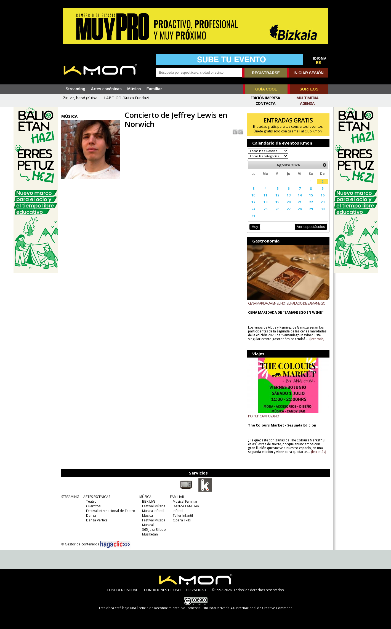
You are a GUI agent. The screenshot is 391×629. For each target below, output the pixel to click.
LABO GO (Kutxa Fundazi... (127, 97)
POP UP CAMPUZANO (263, 416)
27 (289, 209)
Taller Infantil (183, 515)
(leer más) (316, 339)
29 (311, 209)
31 (253, 216)
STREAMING (70, 496)
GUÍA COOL (266, 89)
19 (277, 202)
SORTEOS (308, 89)
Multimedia (307, 97)
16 (322, 195)
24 (253, 209)
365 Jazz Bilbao (154, 529)
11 (265, 195)
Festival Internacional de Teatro (110, 510)
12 (277, 195)
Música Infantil (153, 510)
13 (289, 195)
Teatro (91, 501)
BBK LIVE (148, 501)
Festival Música (153, 506)
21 (300, 202)
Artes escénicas (106, 89)
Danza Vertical (97, 520)
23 (322, 202)
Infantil (178, 510)
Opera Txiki (182, 520)
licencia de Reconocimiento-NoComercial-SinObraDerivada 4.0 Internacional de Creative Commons (214, 608)
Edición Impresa (265, 97)
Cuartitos (93, 506)
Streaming (76, 89)
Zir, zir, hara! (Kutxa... (81, 97)
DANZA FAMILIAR (186, 506)
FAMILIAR (177, 496)
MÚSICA (145, 496)
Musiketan (150, 534)
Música (134, 89)
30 (322, 209)
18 (265, 202)
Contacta (265, 103)
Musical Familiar (185, 501)
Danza (91, 515)
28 (300, 209)
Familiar (154, 89)
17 (253, 202)
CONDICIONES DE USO (162, 589)
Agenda (307, 103)
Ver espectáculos (311, 227)
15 (311, 195)
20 (289, 202)
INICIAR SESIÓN (309, 73)
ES (318, 62)
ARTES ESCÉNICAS (96, 496)
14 (300, 195)
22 (311, 202)
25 (265, 209)
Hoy (255, 227)
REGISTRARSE (266, 73)
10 (253, 195)
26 (277, 209)
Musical (148, 525)
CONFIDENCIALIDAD (123, 589)
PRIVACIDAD (196, 589)
